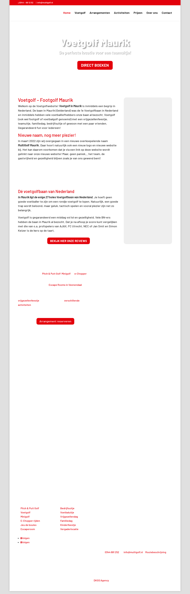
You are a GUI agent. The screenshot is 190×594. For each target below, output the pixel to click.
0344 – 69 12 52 (26, 2)
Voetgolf (80, 13)
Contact (167, 13)
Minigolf (66, 276)
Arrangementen (100, 13)
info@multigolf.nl (133, 555)
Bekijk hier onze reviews (68, 244)
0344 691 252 (112, 555)
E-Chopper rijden (30, 523)
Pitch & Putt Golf (51, 276)
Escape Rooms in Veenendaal (65, 287)
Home (67, 13)
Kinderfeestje (68, 527)
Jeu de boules (28, 527)
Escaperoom (28, 531)
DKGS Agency (101, 583)
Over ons (152, 13)
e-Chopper (80, 276)
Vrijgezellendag (69, 519)
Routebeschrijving (155, 555)
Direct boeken (95, 67)
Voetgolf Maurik (95, 42)
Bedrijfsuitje (67, 511)
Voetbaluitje (67, 515)
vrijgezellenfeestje (28, 303)
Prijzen (138, 13)
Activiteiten (122, 13)
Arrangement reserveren (55, 324)
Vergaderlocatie (69, 531)
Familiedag (66, 523)
